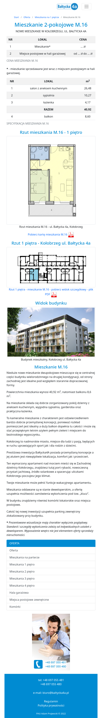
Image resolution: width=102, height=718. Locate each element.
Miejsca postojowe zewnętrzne (29, 600)
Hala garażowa (19, 592)
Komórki (15, 607)
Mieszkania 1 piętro (22, 564)
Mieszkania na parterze (24, 557)
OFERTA (14, 543)
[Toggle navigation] (86, 6)
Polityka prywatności (51, 705)
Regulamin (51, 701)
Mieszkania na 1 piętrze (47, 17)
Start (16, 17)
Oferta (27, 17)
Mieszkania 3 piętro (22, 578)
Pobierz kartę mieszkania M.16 (51, 234)
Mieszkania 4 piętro (22, 585)
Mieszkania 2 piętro (22, 571)
